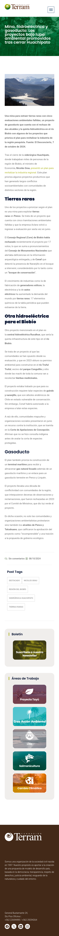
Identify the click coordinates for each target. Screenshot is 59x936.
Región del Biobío (17, 589)
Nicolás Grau (30, 580)
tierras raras (16, 607)
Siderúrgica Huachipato (21, 598)
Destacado (14, 580)
